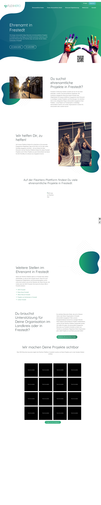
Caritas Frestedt (22, 299)
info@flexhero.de (15, 474)
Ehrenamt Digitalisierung (72, 7)
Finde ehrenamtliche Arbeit (54, 7)
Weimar (56, 475)
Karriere (72, 502)
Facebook (19, 479)
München (46, 475)
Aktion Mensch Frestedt (24, 294)
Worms (55, 477)
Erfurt (36, 473)
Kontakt (94, 7)
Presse (77, 502)
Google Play (32, 188)
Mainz (36, 477)
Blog (54, 502)
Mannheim (47, 473)
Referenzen (85, 7)
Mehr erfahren (66, 480)
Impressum (82, 502)
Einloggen (85, 3)
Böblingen (56, 473)
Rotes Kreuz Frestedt (23, 292)
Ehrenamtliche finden (38, 7)
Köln (36, 475)
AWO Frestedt (21, 290)
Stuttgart (46, 477)
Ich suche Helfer (30, 47)
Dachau (27, 477)
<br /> (50, 231)
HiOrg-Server (28, 488)
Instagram (12, 479)
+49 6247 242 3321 (16, 473)
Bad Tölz (27, 475)
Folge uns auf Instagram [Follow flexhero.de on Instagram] (52, 422)
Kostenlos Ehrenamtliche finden (67, 337)
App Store (68, 188)
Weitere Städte (29, 480)
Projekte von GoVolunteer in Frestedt (27, 297)
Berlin (26, 473)
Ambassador (65, 502)
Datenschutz (89, 502)
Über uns (59, 502)
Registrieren (92, 3)
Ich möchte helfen (16, 47)
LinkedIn (16, 479)
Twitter (9, 479)
